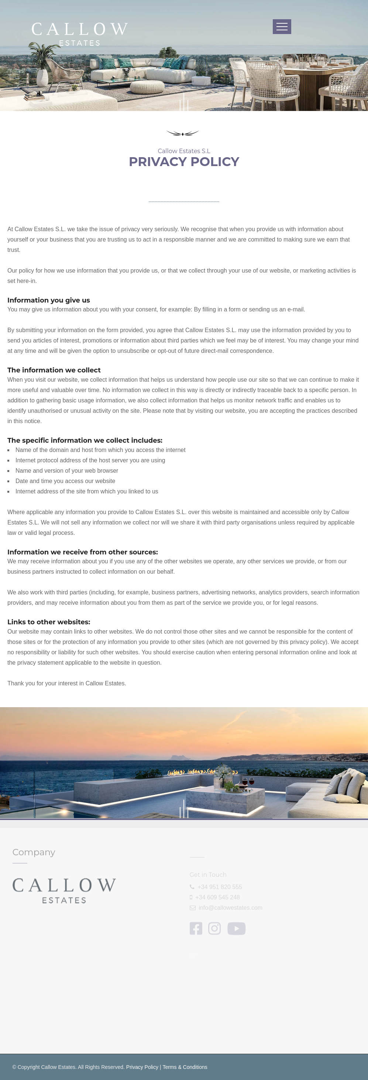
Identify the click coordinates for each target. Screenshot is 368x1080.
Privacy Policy (142, 1067)
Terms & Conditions (184, 1067)
